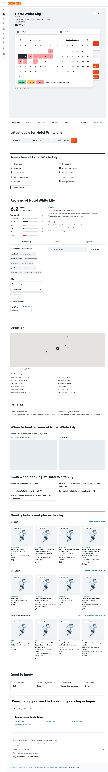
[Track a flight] (3, 38)
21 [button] (45, 66)
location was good (31, 259)
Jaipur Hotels (63, 767)
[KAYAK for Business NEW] (3, 42)
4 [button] (30, 56)
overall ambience (16, 272)
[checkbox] (21, 308)
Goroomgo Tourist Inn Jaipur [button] (21, 643)
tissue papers (15, 263)
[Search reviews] (69, 249)
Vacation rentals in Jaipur (23, 725)
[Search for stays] (3, 14)
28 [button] (45, 71)
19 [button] (35, 66)
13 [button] (40, 61)
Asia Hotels (29, 767)
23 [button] (20, 71)
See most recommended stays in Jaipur (91, 615)
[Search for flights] (3, 10)
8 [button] (50, 56)
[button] (3, 3)
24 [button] (25, 71)
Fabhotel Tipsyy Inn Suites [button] (91, 598)
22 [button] (50, 66)
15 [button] (50, 61)
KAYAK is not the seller (59, 749)
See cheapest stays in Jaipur (95, 571)
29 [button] (50, 71)
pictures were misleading (33, 272)
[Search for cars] (3, 18)
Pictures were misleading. (59, 231)
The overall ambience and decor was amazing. (66, 216)
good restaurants (16, 259)
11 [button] (30, 61)
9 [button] (20, 61)
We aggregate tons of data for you (59, 753)
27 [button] (40, 71)
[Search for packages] (3, 23)
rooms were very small (27, 254)
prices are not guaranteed (52, 743)
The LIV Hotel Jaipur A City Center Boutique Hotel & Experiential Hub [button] (91, 551)
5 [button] (35, 56)
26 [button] (35, 71)
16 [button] (20, 66)
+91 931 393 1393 (21, 22)
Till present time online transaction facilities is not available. (70, 228)
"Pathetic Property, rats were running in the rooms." (68, 225)
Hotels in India (39, 767)
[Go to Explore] (3, 33)
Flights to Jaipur (20, 722)
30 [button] (20, 76)
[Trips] (3, 48)
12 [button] (35, 61)
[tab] (26, 241)
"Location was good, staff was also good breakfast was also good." (72, 213)
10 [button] (25, 61)
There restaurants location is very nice (64, 210)
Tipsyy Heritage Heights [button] (43, 598)
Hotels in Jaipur (77, 722)
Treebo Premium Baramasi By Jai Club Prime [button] (69, 550)
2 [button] (20, 56)
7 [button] (45, 56)
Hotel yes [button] (14, 598)
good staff (14, 254)
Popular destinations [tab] (37, 709)
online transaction (29, 268)
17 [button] (25, 66)
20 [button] (40, 66)
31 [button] (25, 76)
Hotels (21, 767)
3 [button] (25, 56)
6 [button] (40, 56)
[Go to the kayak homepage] (14, 3)
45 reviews (28, 25)
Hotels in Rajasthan (51, 767)
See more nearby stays (97, 522)
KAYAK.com (13, 767)
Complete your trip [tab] (20, 709)
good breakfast (16, 268)
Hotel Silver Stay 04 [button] (65, 598)
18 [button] (30, 66)
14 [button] (45, 61)
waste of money (27, 263)
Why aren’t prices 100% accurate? (59, 756)
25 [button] (30, 71)
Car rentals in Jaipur (50, 722)
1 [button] (50, 51)
